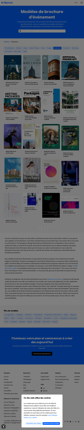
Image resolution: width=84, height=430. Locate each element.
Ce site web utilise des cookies (42, 399)
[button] (3, 426)
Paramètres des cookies (33, 423)
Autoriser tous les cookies (51, 423)
